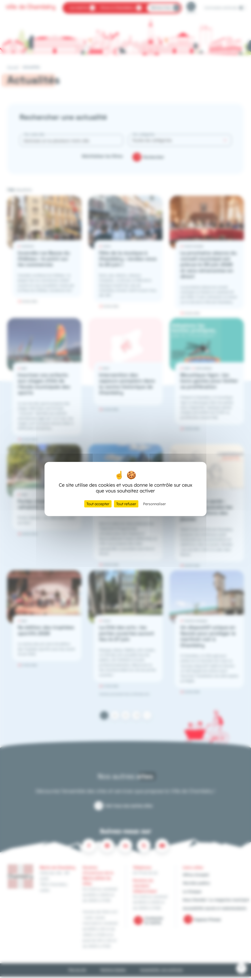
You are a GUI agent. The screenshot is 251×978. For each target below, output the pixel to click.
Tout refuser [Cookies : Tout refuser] (126, 504)
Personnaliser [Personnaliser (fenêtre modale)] (154, 504)
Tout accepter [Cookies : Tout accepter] (97, 504)
